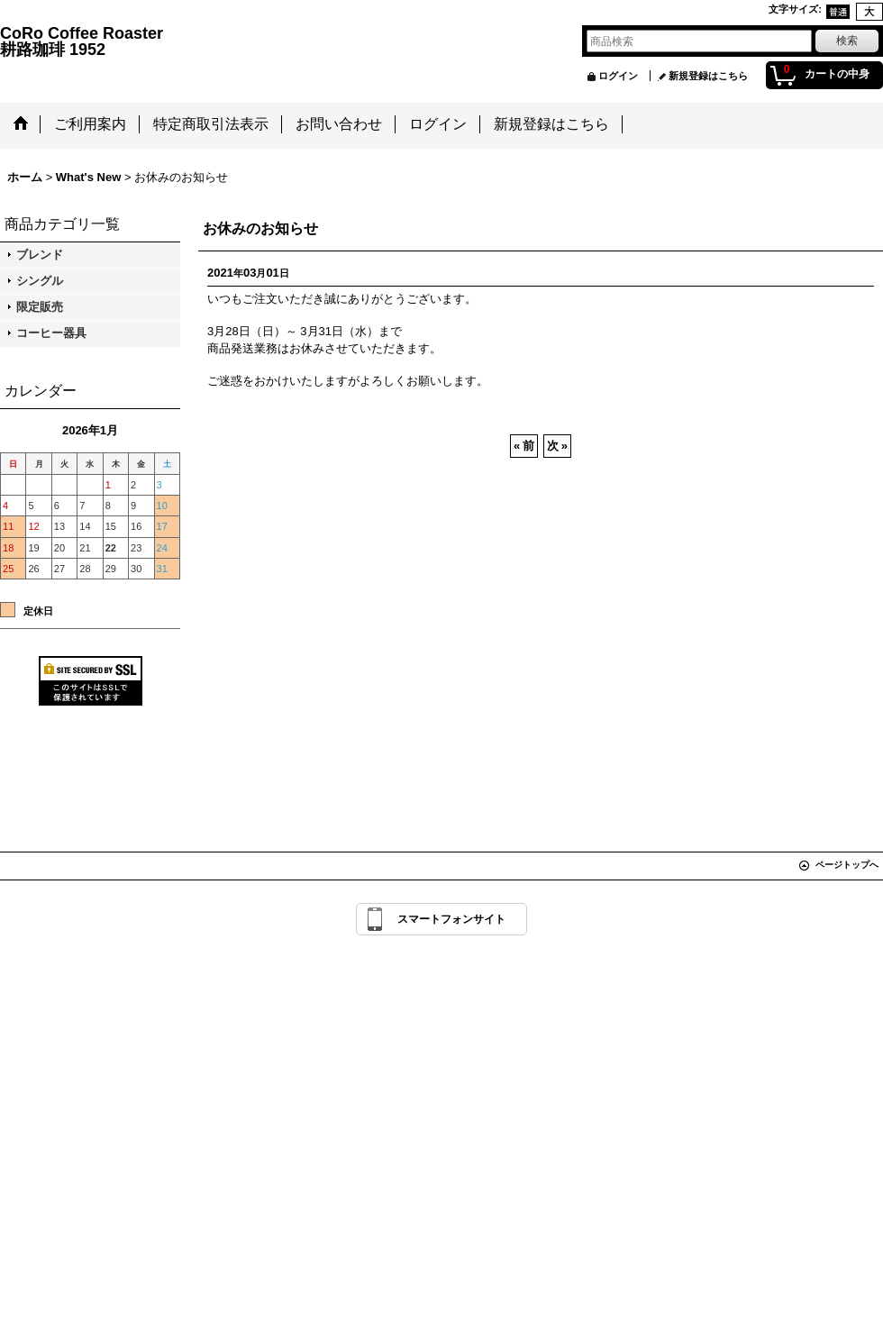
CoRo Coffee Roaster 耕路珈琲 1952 (260, 41)
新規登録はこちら (708, 75)
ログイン (618, 75)
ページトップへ (846, 865)
